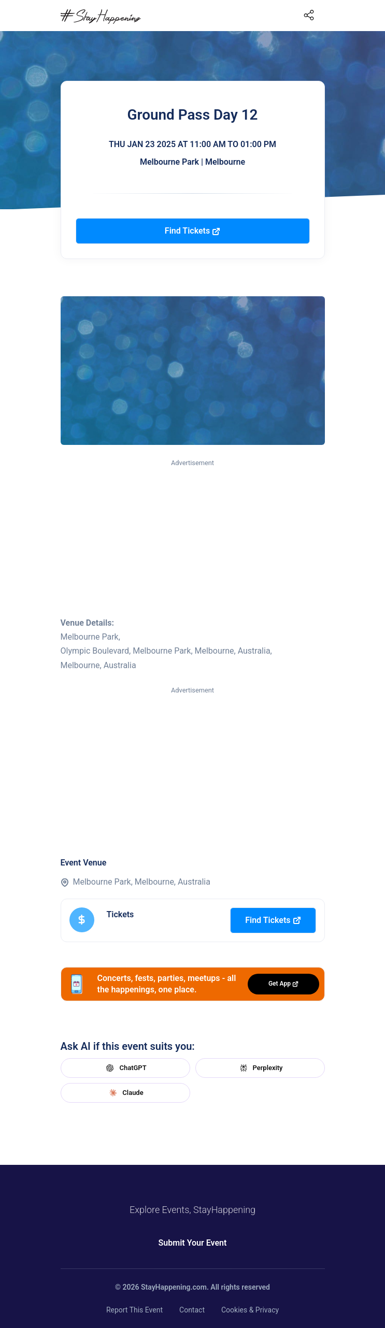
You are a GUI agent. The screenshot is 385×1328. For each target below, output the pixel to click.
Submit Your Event (193, 1243)
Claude (125, 1093)
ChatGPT (125, 1068)
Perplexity (260, 1068)
